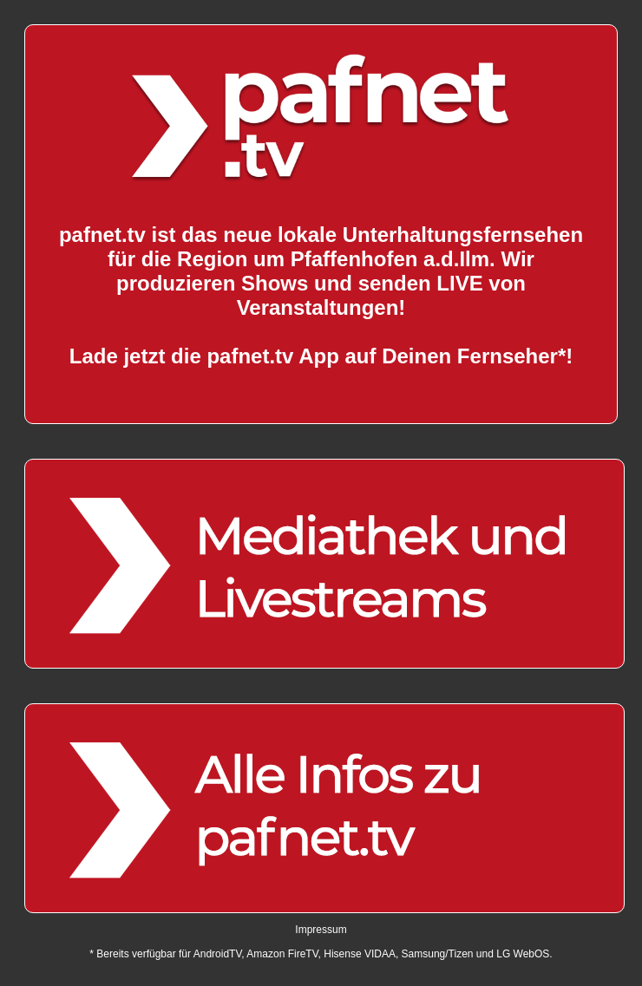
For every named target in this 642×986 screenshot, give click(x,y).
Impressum (320, 930)
